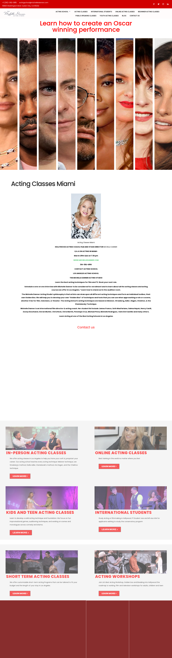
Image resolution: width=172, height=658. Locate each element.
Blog (124, 16)
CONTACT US (135, 16)
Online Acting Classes (125, 12)
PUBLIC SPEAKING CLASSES (86, 16)
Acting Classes (80, 12)
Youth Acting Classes (109, 16)
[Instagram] (163, 4)
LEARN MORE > (20, 477)
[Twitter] (158, 4)
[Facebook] (154, 4)
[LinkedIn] (168, 4)
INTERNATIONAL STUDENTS (101, 12)
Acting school (63, 11)
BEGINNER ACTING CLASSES (148, 12)
